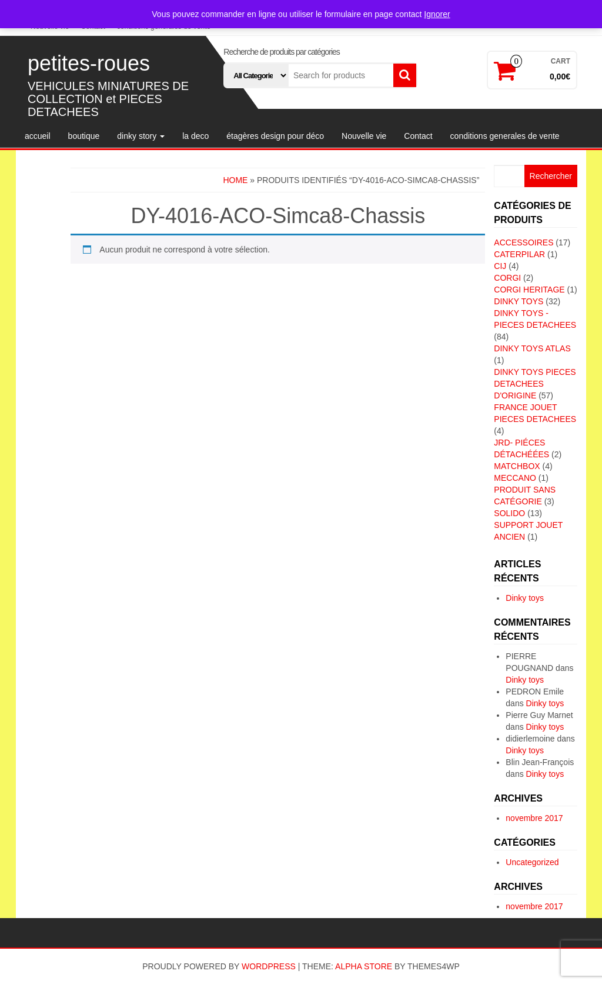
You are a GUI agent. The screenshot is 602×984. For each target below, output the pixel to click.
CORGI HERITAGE (529, 289)
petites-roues (89, 63)
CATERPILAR (519, 254)
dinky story (141, 136)
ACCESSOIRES (523, 242)
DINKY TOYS (518, 301)
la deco (195, 136)
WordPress (269, 966)
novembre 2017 (534, 818)
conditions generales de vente (505, 136)
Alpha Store (363, 966)
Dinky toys (525, 598)
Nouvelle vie (364, 136)
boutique (84, 136)
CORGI (507, 277)
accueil (38, 136)
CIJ (500, 266)
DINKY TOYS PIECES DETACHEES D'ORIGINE (535, 383)
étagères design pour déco (275, 136)
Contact (418, 136)
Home (235, 180)
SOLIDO (509, 513)
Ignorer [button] (437, 14)
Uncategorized (532, 862)
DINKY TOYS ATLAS (532, 348)
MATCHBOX (517, 466)
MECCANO (515, 478)
